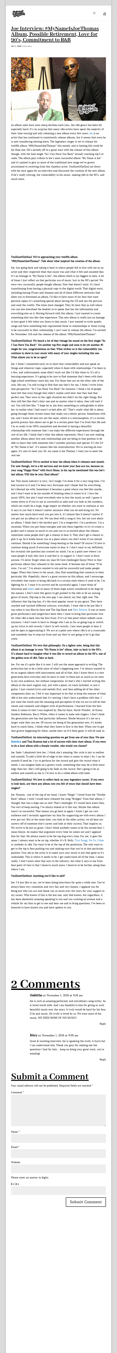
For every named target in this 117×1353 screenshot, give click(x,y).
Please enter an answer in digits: (30, 1177)
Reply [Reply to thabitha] (103, 1023)
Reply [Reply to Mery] (103, 1059)
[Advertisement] (64, 936)
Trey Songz (81, 840)
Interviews (27, 46)
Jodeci (31, 589)
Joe (91, 133)
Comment (17, 1092)
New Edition (80, 609)
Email (15, 1147)
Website (15, 1162)
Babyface (16, 741)
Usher (100, 840)
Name (15, 1131)
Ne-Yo (92, 840)
